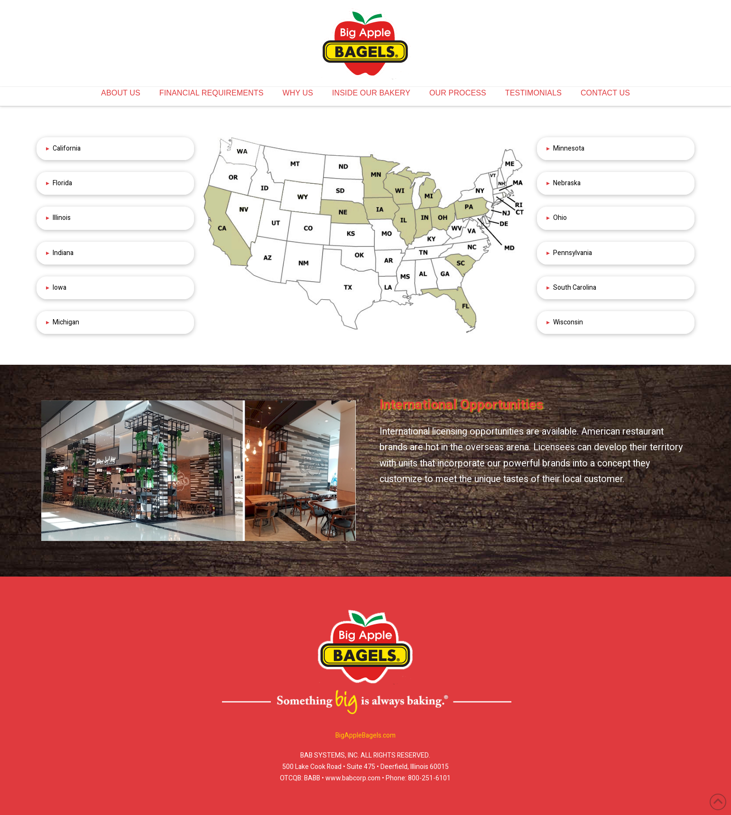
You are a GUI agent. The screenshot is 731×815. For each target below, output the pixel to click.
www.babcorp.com (352, 778)
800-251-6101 (429, 778)
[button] (115, 148)
